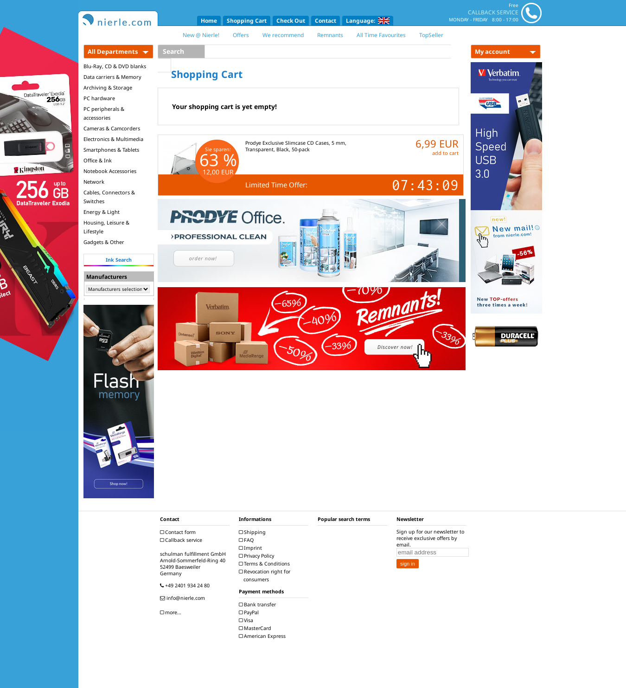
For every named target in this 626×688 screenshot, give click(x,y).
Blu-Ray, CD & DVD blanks (114, 66)
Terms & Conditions (265, 563)
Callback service (182, 540)
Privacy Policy (257, 556)
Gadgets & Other (103, 241)
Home (209, 21)
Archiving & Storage (107, 87)
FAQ (247, 540)
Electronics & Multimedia (113, 138)
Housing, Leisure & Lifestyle (106, 227)
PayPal (250, 612)
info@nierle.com (183, 598)
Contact (325, 21)
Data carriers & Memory (112, 76)
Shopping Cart (247, 21)
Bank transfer (258, 604)
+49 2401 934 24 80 (186, 585)
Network (93, 181)
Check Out (290, 21)
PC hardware (99, 98)
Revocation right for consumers (265, 575)
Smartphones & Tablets (111, 149)
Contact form (179, 532)
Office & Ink (97, 160)
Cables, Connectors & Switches (109, 197)
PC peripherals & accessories (103, 113)
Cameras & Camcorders (111, 128)
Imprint (251, 548)
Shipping (253, 532)
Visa (247, 620)
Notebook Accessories (109, 170)
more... (171, 612)
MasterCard (256, 628)
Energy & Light (101, 211)
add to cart (445, 152)
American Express (263, 636)
